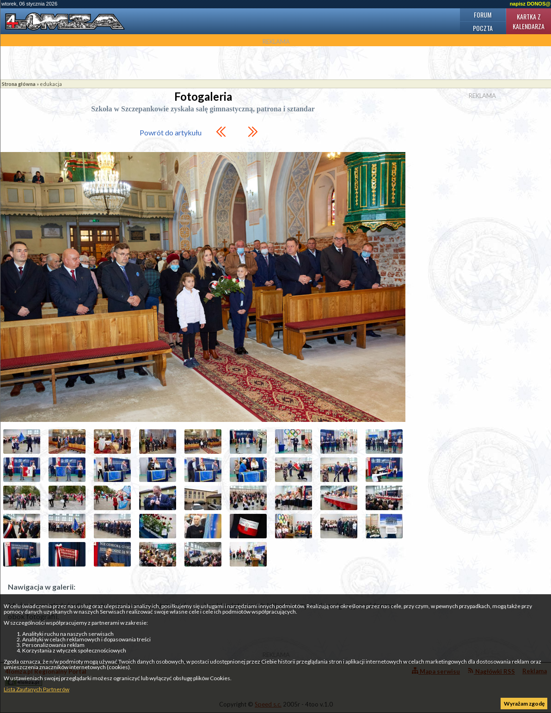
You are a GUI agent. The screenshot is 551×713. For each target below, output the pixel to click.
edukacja (51, 84)
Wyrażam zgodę (524, 703)
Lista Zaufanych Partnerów (36, 689)
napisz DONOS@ (530, 3)
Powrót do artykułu (171, 132)
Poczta (483, 28)
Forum (482, 14)
